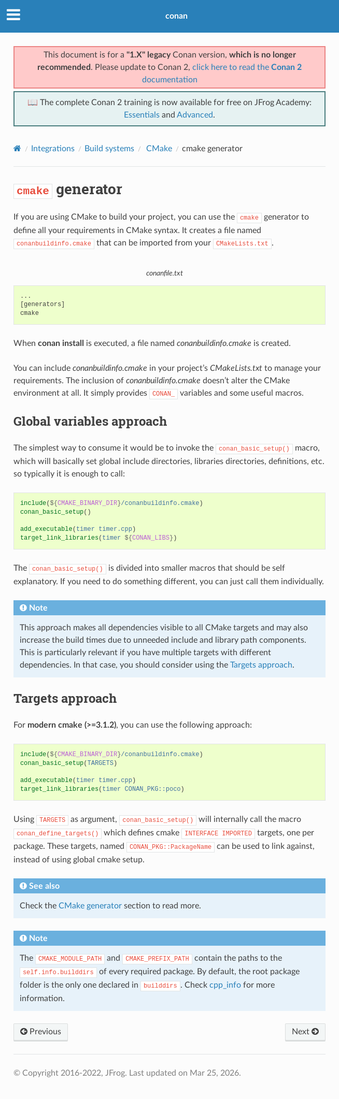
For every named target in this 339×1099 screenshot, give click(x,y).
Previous (40, 1032)
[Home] (17, 148)
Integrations (53, 148)
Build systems (109, 148)
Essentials (142, 115)
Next (305, 1032)
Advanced (195, 115)
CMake (158, 148)
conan (176, 16)
